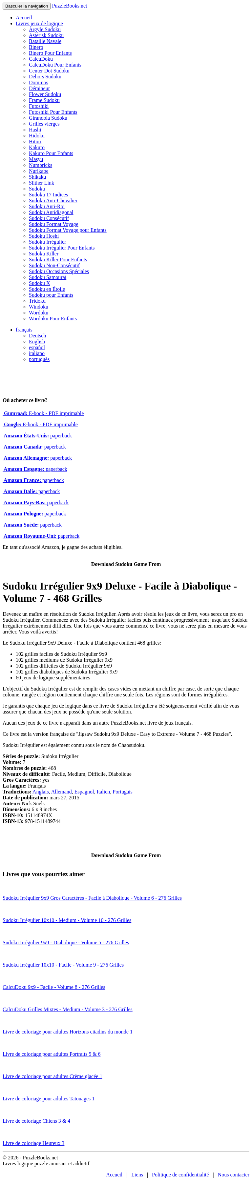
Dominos (38, 82)
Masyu (36, 159)
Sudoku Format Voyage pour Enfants (68, 230)
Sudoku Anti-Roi (47, 206)
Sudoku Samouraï (47, 277)
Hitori (35, 141)
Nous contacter (233, 1174)
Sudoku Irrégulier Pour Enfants (61, 248)
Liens (137, 1174)
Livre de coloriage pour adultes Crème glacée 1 (52, 1076)
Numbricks (40, 165)
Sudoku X (39, 283)
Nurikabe (39, 171)
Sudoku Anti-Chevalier (53, 200)
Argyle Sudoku (45, 29)
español (37, 347)
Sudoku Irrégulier (47, 242)
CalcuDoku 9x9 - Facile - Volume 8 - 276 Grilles (54, 987)
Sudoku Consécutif (49, 218)
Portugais (122, 791)
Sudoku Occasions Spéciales (59, 271)
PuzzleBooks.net (69, 6)
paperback (37, 435)
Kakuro (37, 147)
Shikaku (37, 177)
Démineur (39, 88)
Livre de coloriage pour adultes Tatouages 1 (48, 1098)
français (24, 329)
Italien (103, 791)
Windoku (38, 307)
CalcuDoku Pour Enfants (55, 65)
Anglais (40, 791)
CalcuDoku (41, 59)
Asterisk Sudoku (46, 35)
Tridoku (37, 301)
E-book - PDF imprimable (43, 413)
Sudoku (37, 188)
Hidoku (37, 135)
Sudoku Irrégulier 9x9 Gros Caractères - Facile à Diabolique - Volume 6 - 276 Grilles (92, 898)
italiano (37, 353)
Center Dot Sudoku (49, 70)
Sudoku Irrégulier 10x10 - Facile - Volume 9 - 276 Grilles (63, 965)
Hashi (35, 129)
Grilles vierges (44, 124)
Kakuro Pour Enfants (51, 153)
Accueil (24, 17)
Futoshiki (39, 106)
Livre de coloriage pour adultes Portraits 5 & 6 (52, 1054)
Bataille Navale (45, 41)
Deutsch (37, 335)
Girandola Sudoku (48, 118)
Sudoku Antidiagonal (51, 212)
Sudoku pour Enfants (51, 295)
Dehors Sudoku (45, 76)
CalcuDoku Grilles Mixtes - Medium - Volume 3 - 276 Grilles (68, 1009)
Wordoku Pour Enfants (53, 318)
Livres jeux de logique (39, 23)
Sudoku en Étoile (47, 289)
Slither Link (41, 183)
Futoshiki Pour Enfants (53, 112)
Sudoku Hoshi (44, 236)
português (39, 359)
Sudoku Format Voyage (53, 224)
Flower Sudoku (45, 94)
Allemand (61, 791)
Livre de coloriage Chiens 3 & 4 (36, 1121)
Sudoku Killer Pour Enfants (58, 259)
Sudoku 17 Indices (48, 194)
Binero (36, 47)
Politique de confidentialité (180, 1174)
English (37, 341)
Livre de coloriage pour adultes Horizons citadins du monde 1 (68, 1031)
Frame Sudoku (44, 100)
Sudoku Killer (43, 253)
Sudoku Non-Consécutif (54, 265)
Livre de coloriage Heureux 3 (33, 1143)
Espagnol (84, 791)
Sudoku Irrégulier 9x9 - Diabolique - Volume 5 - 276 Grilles (66, 942)
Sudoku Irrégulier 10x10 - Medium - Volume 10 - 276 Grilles (67, 920)
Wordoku (38, 312)
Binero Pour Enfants (50, 53)
